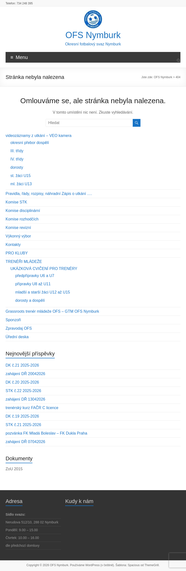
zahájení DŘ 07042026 (25, 442)
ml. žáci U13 (21, 184)
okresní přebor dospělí (29, 143)
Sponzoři (13, 320)
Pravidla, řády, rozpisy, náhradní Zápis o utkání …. (49, 194)
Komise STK (16, 202)
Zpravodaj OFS (19, 328)
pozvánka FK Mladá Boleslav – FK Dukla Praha (46, 433)
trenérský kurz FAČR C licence (32, 408)
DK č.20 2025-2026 (22, 382)
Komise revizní (18, 228)
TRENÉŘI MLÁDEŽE (24, 262)
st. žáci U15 (20, 176)
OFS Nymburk (93, 35)
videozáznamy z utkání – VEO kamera (38, 136)
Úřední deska (17, 337)
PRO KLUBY (17, 253)
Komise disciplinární (23, 211)
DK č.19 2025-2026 (22, 416)
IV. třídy (16, 159)
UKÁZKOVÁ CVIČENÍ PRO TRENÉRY (43, 269)
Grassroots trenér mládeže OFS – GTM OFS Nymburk (52, 311)
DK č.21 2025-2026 (22, 365)
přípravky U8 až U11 (33, 284)
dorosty (16, 167)
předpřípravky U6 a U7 (34, 276)
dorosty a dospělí (30, 300)
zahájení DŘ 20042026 (25, 374)
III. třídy (16, 151)
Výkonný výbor (18, 236)
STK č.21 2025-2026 (23, 425)
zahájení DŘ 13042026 (25, 399)
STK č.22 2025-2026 (23, 391)
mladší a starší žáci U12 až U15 (42, 292)
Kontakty (13, 245)
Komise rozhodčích (22, 219)
